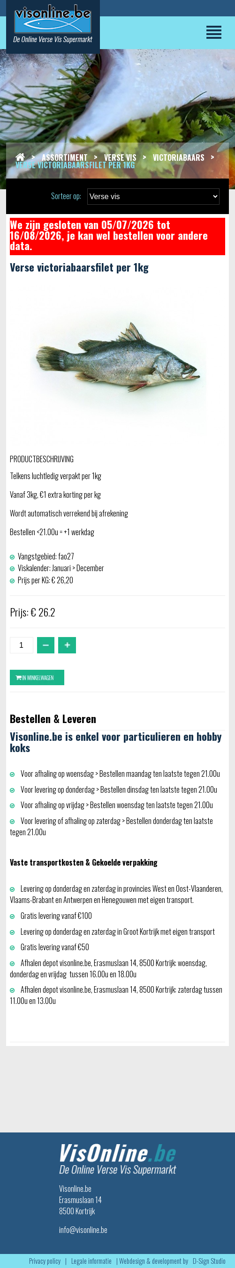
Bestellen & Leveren (53, 718)
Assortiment (65, 157)
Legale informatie (91, 1261)
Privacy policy (45, 1261)
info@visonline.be (83, 1229)
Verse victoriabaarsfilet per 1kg (75, 165)
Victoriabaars (179, 157)
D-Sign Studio (209, 1261)
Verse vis (120, 157)
